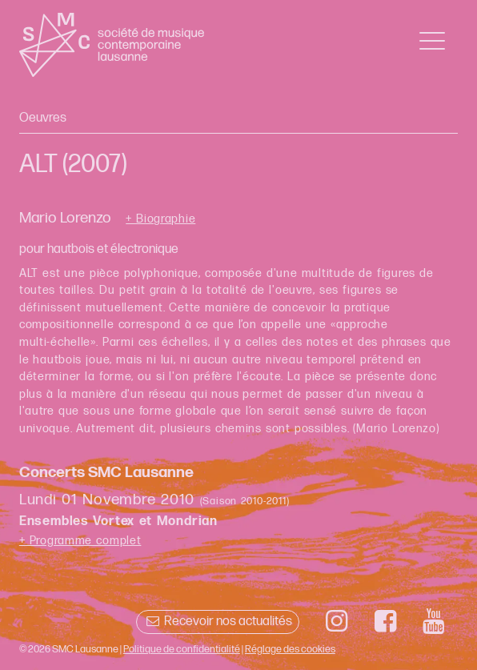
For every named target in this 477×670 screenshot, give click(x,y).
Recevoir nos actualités (217, 621)
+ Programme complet (80, 541)
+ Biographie (160, 219)
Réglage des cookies (290, 649)
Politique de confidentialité (181, 649)
